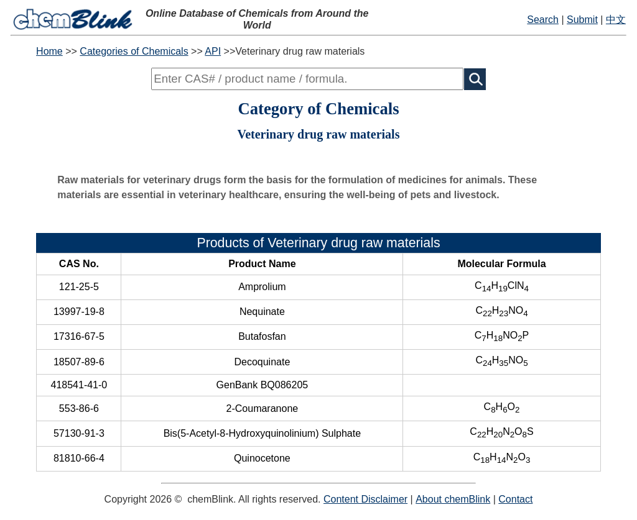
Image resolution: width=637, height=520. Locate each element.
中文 (616, 19)
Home (49, 51)
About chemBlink (453, 499)
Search (543, 19)
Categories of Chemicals (134, 51)
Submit (582, 19)
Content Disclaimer (365, 499)
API (213, 51)
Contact (515, 499)
